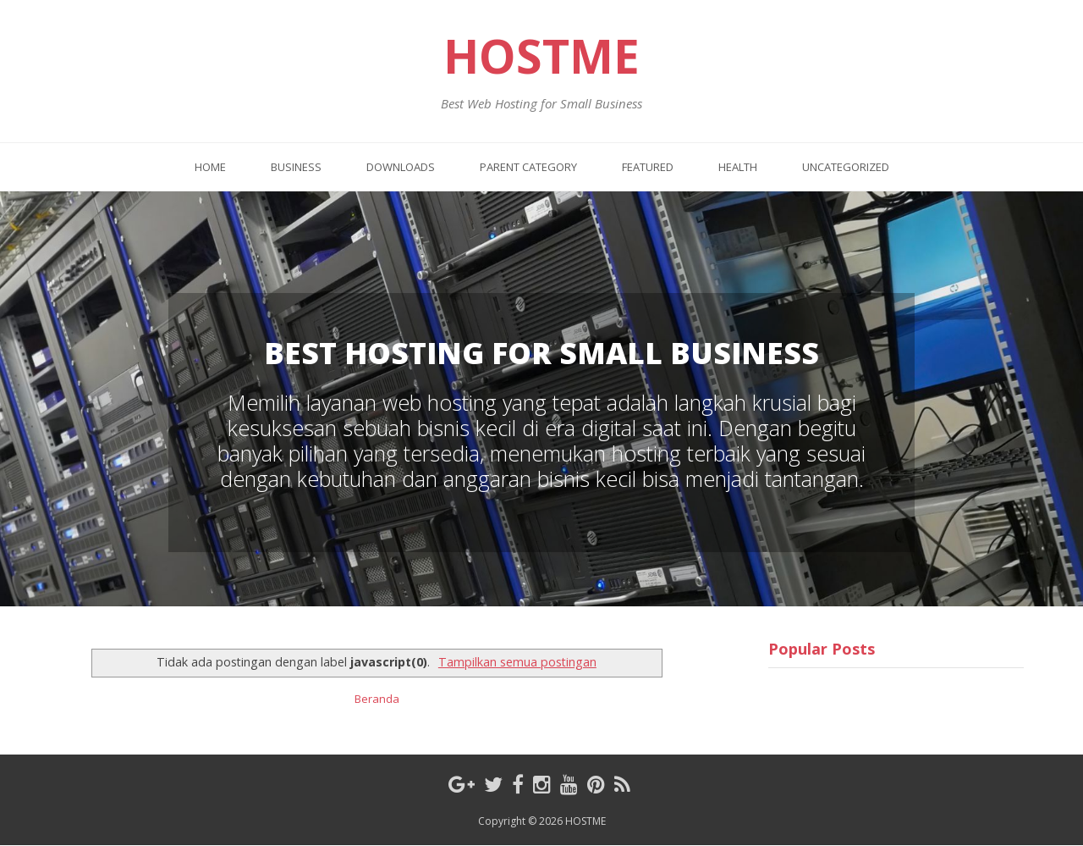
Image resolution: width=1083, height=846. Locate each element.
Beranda (377, 698)
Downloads (400, 166)
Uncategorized (845, 166)
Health (737, 166)
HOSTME (541, 56)
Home (210, 166)
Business (296, 166)
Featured (647, 166)
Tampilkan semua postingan (517, 662)
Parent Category (528, 166)
